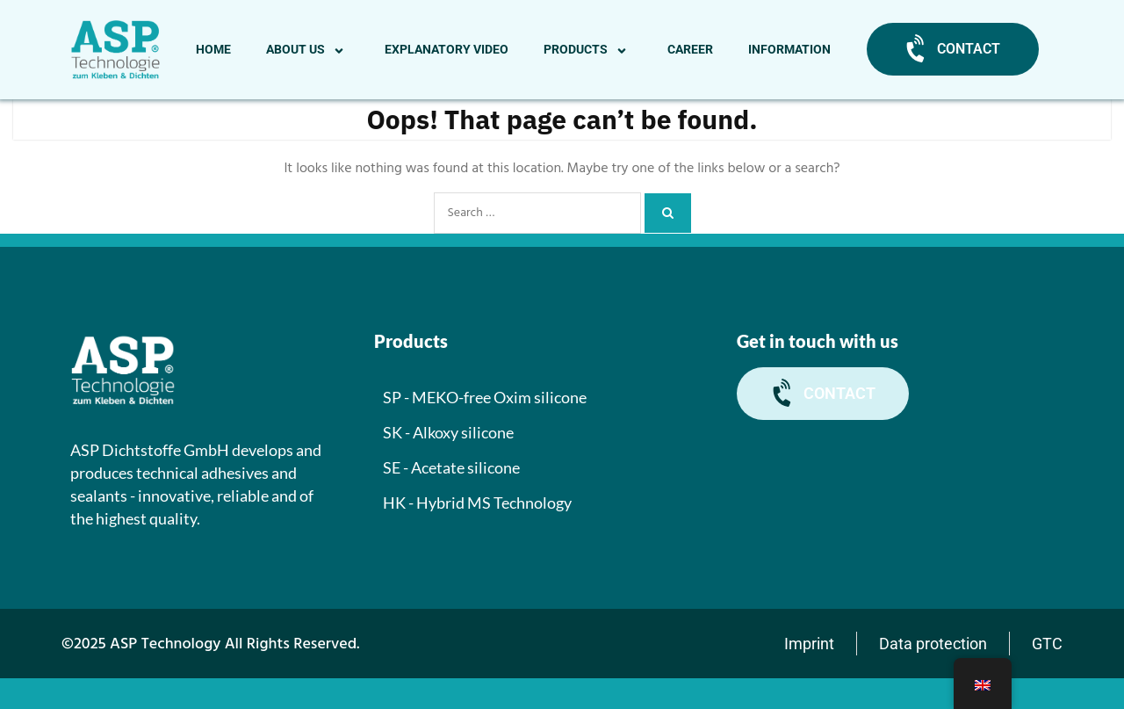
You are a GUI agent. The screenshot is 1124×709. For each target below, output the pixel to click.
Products (588, 49)
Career (690, 49)
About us (307, 49)
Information (789, 49)
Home (213, 49)
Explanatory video (446, 49)
